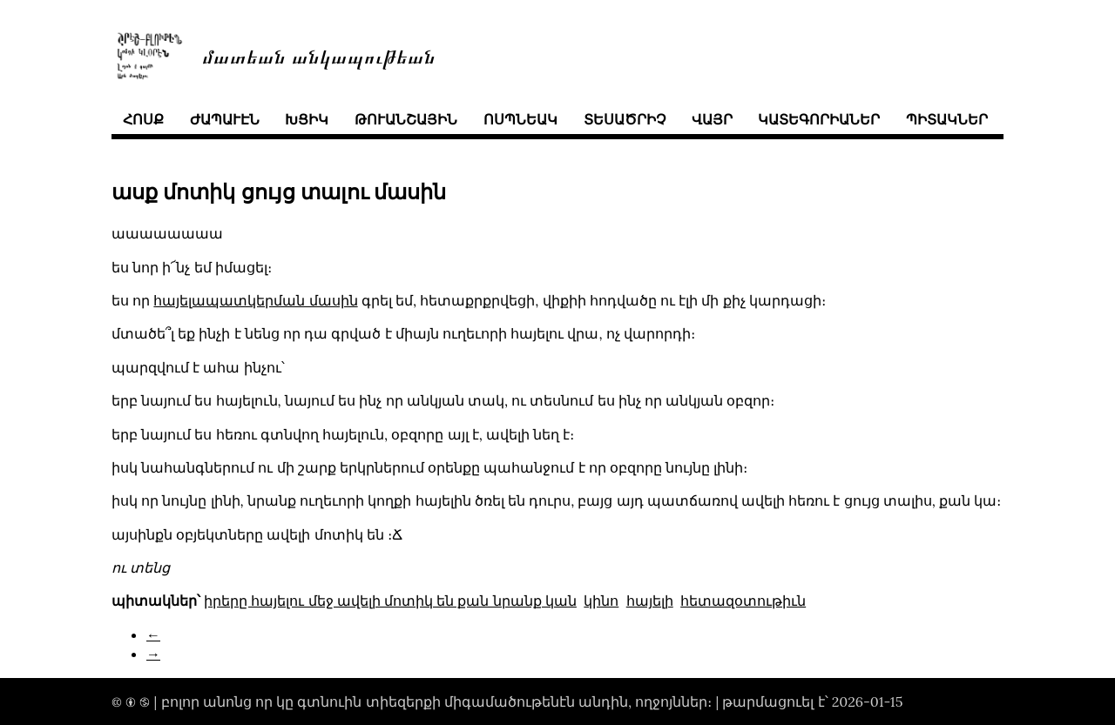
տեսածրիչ (625, 119)
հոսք (143, 119)
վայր (712, 119)
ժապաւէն (225, 119)
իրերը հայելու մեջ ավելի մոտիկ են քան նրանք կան (390, 600)
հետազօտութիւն (743, 600)
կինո (601, 600)
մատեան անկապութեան (319, 55)
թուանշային (406, 119)
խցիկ (306, 119)
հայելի (649, 600)
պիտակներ (947, 119)
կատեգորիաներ (819, 119)
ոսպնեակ (520, 119)
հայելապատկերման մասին (255, 300)
